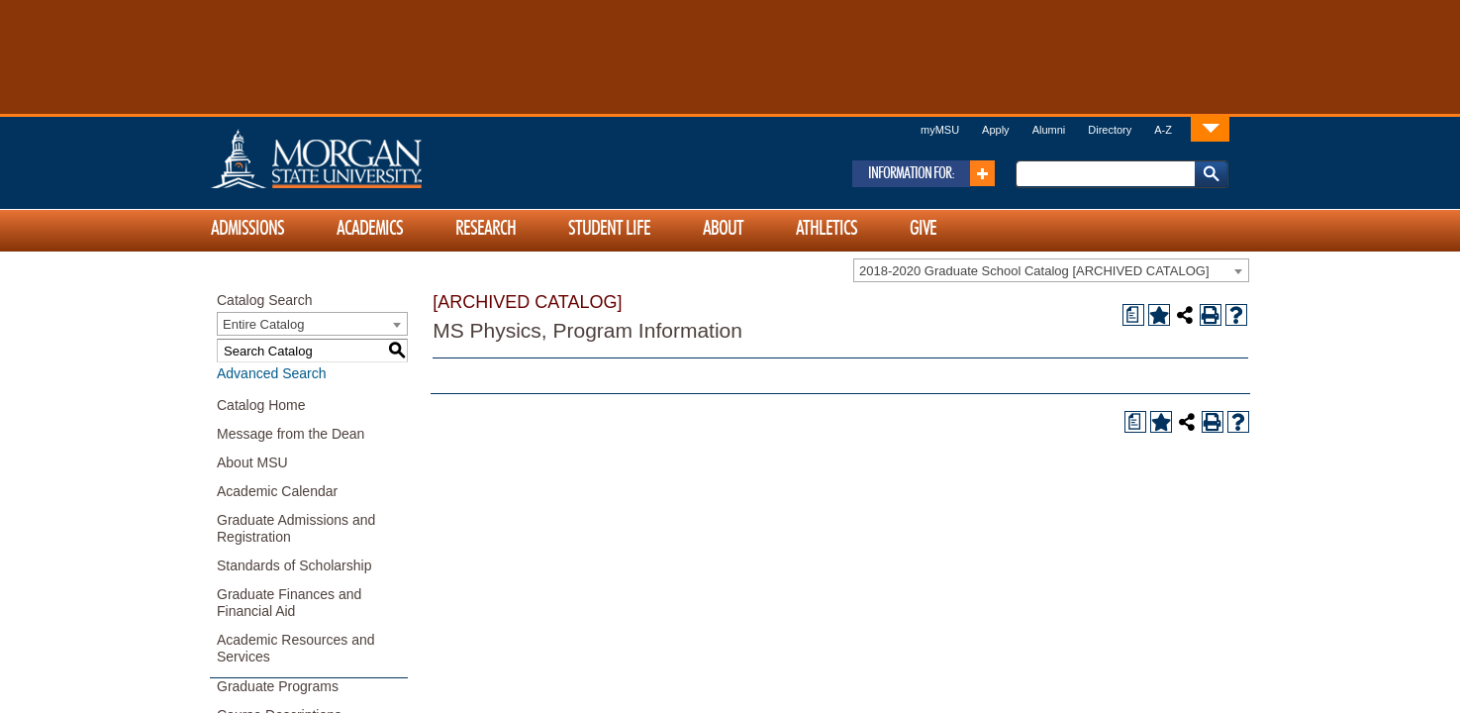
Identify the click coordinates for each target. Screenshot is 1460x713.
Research (485, 229)
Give (923, 229)
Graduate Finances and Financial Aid (289, 602)
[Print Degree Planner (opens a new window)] (1133, 315)
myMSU (940, 130)
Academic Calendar (277, 491)
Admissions (247, 229)
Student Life (609, 229)
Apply (996, 130)
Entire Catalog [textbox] (263, 324)
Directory (1109, 130)
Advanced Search (272, 373)
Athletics (826, 229)
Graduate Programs (278, 686)
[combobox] (1051, 270)
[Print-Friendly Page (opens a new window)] (1210, 315)
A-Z (1163, 130)
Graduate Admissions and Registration (296, 528)
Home (358, 158)
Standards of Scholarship (294, 565)
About (723, 229)
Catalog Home (261, 405)
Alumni (1049, 130)
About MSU (252, 462)
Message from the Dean (290, 434)
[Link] (1210, 128)
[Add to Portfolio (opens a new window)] (1159, 315)
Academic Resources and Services (296, 648)
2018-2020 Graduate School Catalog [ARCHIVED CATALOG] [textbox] (1034, 270)
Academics (370, 229)
